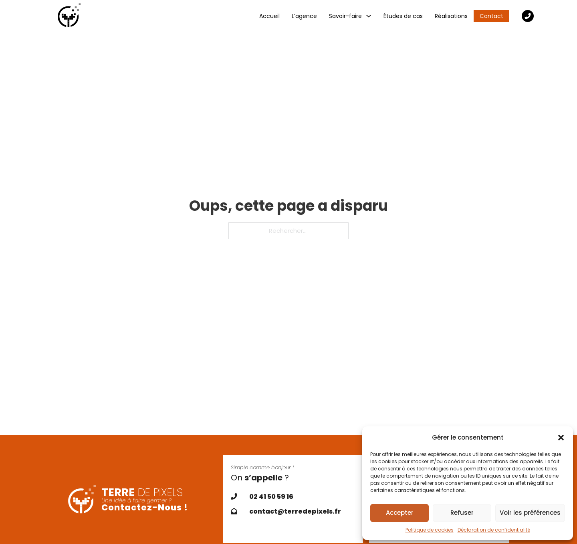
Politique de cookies (430, 529)
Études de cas (403, 16)
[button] (561, 438)
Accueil (269, 16)
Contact (491, 16)
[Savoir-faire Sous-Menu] (368, 16)
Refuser (462, 512)
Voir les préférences (530, 512)
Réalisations (451, 16)
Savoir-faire (345, 16)
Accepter (400, 512)
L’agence (304, 16)
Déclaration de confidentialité (494, 529)
